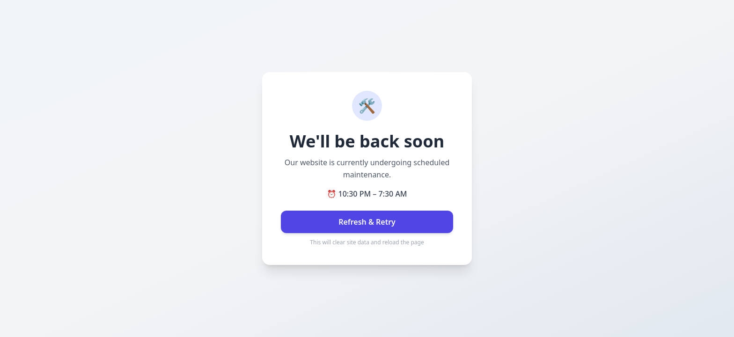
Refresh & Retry (367, 222)
